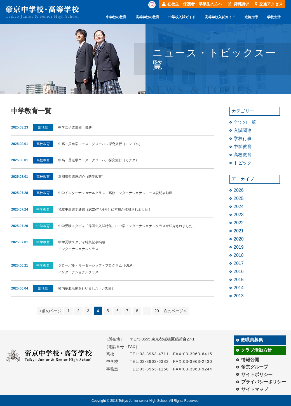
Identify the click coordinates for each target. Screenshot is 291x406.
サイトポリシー (257, 374)
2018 (239, 255)
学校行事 (243, 138)
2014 (239, 287)
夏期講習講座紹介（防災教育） (81, 177)
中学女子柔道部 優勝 (75, 127)
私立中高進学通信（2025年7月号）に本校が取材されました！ (104, 209)
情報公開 (250, 359)
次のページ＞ (175, 311)
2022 (239, 222)
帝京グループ (254, 367)
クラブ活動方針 (256, 350)
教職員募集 (252, 339)
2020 (239, 239)
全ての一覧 (245, 122)
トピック (243, 162)
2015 (239, 279)
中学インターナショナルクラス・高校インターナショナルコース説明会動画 (115, 193)
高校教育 (243, 154)
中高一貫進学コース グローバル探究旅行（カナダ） (98, 160)
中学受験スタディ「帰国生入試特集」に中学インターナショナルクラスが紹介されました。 (127, 226)
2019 (239, 247)
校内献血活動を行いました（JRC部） (86, 288)
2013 (239, 295)
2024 (239, 206)
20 (156, 311)
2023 (239, 214)
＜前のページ (50, 311)
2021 (239, 230)
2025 (239, 198)
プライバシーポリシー (263, 381)
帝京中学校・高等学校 (42, 12)
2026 (239, 190)
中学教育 (243, 146)
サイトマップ (254, 389)
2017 (239, 263)
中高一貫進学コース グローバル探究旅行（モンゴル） (100, 144)
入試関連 (243, 130)
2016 (239, 271)
